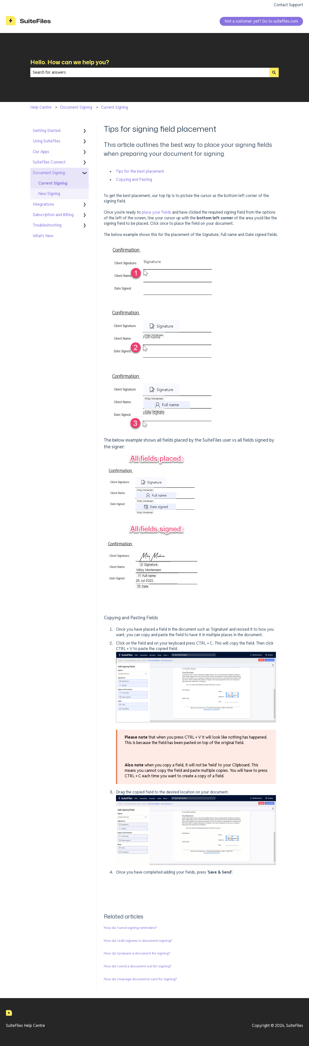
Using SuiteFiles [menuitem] (46, 141)
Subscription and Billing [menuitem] (53, 214)
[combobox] (149, 72)
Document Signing (76, 107)
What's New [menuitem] (43, 235)
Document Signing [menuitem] (49, 172)
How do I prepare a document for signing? (137, 953)
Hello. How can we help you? (69, 62)
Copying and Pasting (134, 179)
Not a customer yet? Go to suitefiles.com (261, 21)
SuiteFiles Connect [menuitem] (49, 162)
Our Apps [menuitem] (41, 151)
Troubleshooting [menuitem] (47, 225)
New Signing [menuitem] (49, 193)
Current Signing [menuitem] (52, 183)
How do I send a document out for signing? (138, 966)
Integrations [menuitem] (43, 204)
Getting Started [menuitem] (46, 130)
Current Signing (114, 107)
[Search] (274, 72)
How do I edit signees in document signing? (138, 940)
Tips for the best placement (140, 171)
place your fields (156, 212)
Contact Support (288, 4)
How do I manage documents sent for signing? (140, 979)
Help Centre (40, 107)
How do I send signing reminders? (130, 927)
